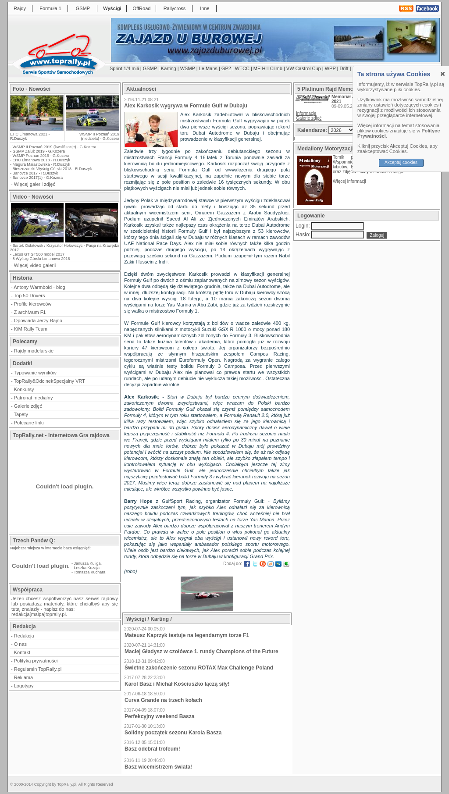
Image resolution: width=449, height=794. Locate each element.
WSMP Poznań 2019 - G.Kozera (41, 155)
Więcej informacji (350, 181)
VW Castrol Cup (303, 68)
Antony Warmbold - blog (39, 287)
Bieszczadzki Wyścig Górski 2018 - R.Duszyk (52, 169)
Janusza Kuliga (87, 563)
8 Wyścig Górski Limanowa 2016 (41, 258)
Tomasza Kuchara (89, 572)
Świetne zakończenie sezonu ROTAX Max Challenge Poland (199, 668)
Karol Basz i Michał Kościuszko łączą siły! (177, 684)
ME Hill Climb (267, 68)
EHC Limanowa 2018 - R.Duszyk (42, 160)
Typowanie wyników (35, 372)
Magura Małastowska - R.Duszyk (42, 164)
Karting (168, 68)
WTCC (242, 68)
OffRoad (142, 8)
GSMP (83, 8)
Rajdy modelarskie (33, 350)
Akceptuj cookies (401, 162)
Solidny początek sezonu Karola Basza (173, 733)
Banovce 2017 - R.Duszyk (35, 173)
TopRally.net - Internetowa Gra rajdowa (61, 435)
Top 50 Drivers (29, 295)
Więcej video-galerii (35, 265)
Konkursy (24, 389)
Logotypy (24, 685)
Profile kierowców (33, 303)
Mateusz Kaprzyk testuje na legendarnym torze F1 (187, 635)
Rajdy (20, 8)
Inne (204, 8)
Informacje (306, 113)
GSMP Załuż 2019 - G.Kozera (39, 151)
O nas (20, 644)
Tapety (21, 414)
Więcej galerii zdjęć (34, 184)
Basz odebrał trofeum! (152, 749)
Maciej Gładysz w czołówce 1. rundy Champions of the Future (201, 651)
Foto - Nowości (31, 89)
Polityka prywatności (36, 660)
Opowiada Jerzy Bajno (38, 320)
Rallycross (175, 8)
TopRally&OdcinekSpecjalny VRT (49, 381)
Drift (344, 68)
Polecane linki (29, 422)
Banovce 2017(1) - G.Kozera (38, 177)
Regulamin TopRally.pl (37, 669)
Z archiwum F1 (30, 312)
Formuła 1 (50, 8)
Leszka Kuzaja (87, 568)
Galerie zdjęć (28, 406)
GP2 (226, 68)
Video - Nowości (33, 197)
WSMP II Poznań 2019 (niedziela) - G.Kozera (99, 136)
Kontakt (22, 652)
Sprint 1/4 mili (124, 68)
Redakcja (24, 635)
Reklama (23, 677)
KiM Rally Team (30, 328)
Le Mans (208, 68)
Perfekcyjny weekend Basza (159, 716)
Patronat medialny (33, 397)
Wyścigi (112, 8)
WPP (330, 68)
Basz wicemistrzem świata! (158, 767)
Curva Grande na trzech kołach (163, 700)
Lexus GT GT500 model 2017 (38, 254)
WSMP (187, 68)
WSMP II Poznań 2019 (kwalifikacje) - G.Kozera (54, 147)
